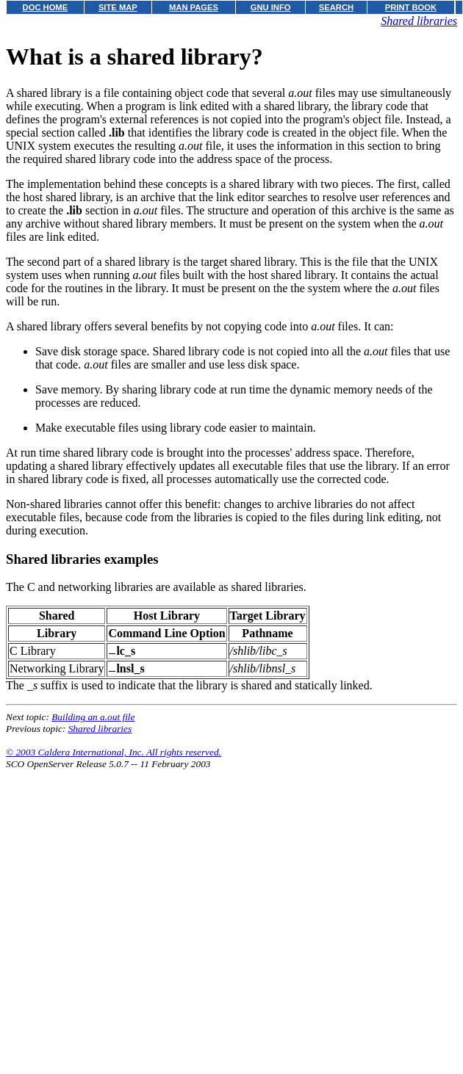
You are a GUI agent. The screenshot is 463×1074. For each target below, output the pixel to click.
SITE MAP (117, 7)
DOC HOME (45, 7)
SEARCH (336, 7)
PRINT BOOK (411, 7)
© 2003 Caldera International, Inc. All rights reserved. (113, 752)
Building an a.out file (92, 716)
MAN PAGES (193, 7)
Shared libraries (419, 21)
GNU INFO (271, 7)
